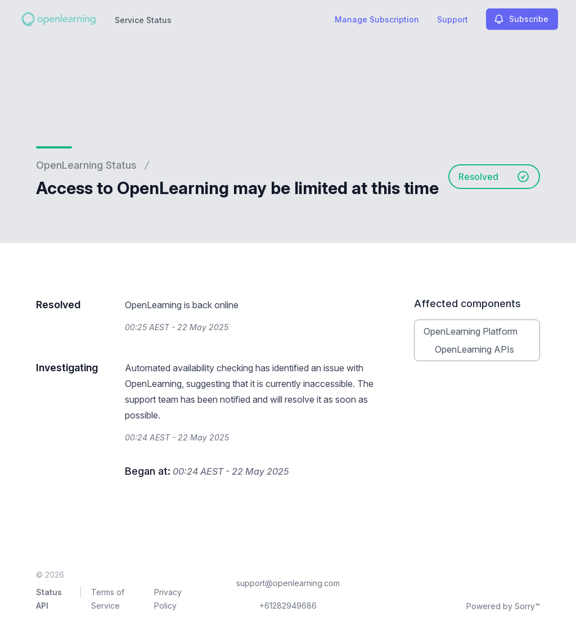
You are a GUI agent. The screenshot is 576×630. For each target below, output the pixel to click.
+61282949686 (288, 605)
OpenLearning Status (86, 165)
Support (452, 19)
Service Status (143, 20)
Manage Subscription (377, 19)
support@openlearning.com (288, 583)
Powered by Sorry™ (503, 606)
